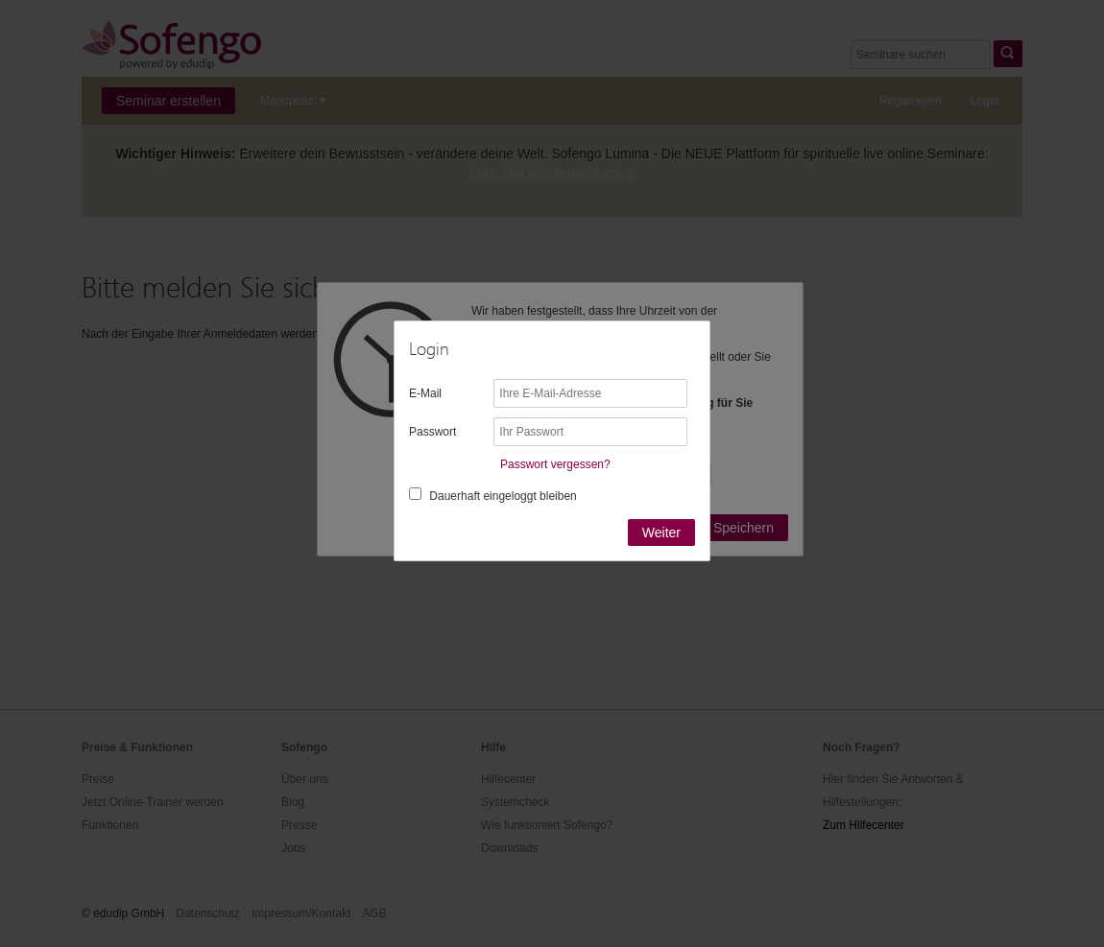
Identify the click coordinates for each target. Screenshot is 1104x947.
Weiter (661, 532)
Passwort (432, 431)
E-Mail (425, 393)
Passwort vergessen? (555, 464)
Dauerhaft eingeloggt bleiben (502, 496)
